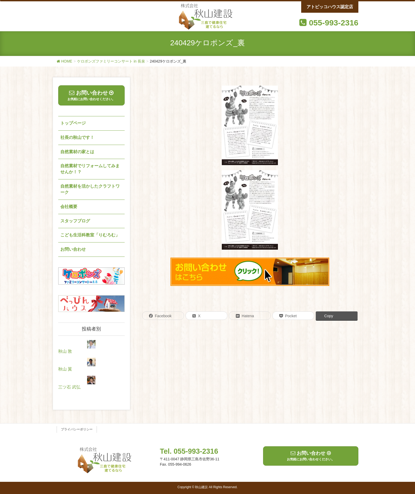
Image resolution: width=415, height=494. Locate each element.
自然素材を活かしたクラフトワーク (90, 189)
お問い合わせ (73, 249)
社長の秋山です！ (77, 137)
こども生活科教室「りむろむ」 (90, 235)
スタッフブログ (75, 221)
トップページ (73, 123)
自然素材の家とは (77, 151)
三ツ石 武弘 (69, 387)
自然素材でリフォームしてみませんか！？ (90, 169)
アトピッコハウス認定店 (329, 7)
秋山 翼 (65, 369)
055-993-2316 (333, 22)
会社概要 (68, 206)
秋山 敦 (65, 351)
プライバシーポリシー (77, 429)
